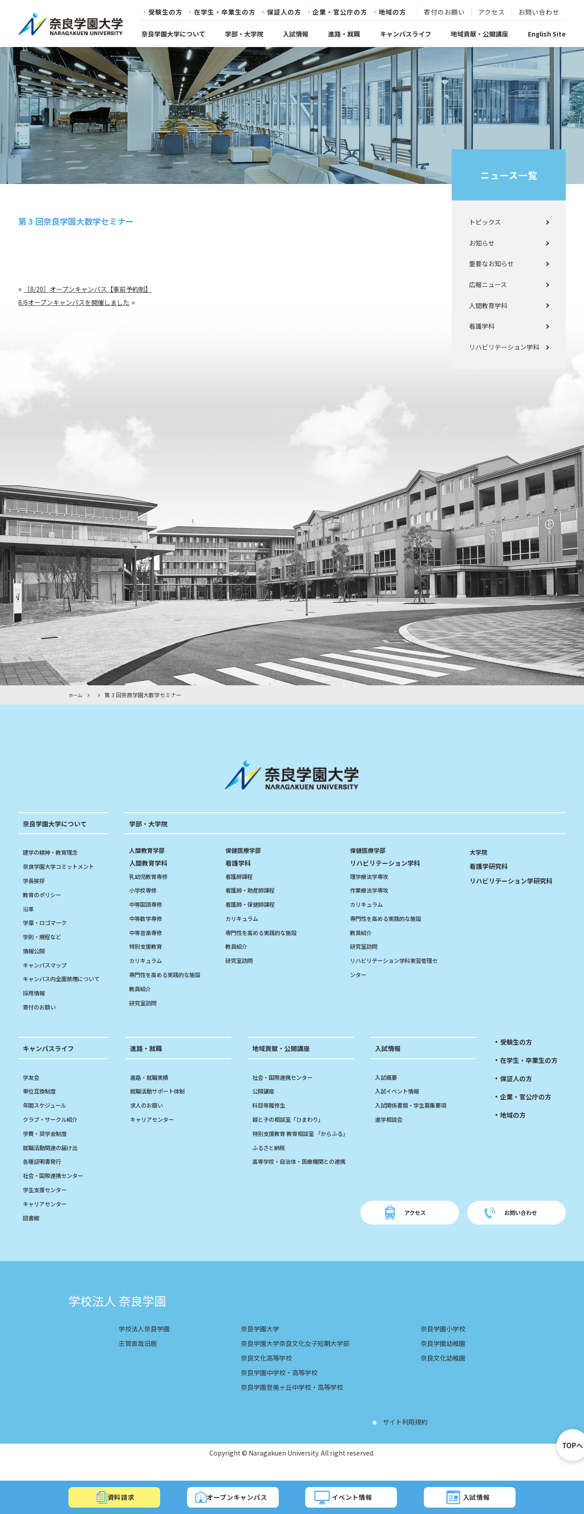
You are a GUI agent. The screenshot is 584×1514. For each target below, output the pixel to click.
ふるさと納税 (271, 1175)
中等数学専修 (148, 918)
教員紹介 (142, 988)
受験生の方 (165, 12)
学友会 (32, 1090)
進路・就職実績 (152, 1090)
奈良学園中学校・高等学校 (277, 1386)
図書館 (32, 1231)
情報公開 (35, 950)
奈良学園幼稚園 (439, 1356)
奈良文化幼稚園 (439, 1371)
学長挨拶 (35, 880)
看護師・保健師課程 (254, 904)
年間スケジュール (48, 1119)
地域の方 (392, 12)
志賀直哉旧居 (140, 1356)
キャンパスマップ (48, 964)
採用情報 (35, 1006)
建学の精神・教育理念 (55, 852)
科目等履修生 (271, 1119)
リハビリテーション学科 (504, 347)
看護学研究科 (491, 865)
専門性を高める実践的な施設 (170, 974)
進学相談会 (391, 1133)
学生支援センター (48, 1203)
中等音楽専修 (148, 931)
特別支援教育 (148, 946)
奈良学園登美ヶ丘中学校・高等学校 (292, 1400)
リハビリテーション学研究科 (516, 880)
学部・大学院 (244, 33)
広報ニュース (488, 284)
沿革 (29, 908)
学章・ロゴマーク (48, 922)
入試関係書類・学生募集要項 (416, 1119)
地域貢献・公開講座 (479, 33)
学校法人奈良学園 (148, 1342)
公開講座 (265, 1104)
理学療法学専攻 (372, 875)
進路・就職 (344, 33)
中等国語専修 (148, 904)
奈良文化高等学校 (263, 1371)
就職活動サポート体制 (162, 1104)
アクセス (491, 12)
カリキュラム (148, 960)
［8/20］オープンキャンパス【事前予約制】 (97, 288)
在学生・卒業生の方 (225, 12)
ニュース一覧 (508, 175)
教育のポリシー (45, 894)
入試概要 (388, 1090)
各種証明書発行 (45, 1175)
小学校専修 (145, 889)
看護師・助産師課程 (254, 889)
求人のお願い (149, 1119)
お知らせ (482, 242)
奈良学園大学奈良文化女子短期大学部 (296, 1356)
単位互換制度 (42, 1104)
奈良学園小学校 (439, 1342)
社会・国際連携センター (58, 1189)
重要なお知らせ (491, 263)
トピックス (485, 221)
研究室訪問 (145, 1002)
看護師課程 (241, 875)
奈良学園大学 (255, 1342)
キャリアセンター (48, 1217)
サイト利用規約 (408, 1435)
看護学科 (482, 326)
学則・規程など (45, 936)
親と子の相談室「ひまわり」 (293, 1133)
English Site (547, 33)
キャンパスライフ (405, 33)
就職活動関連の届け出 (55, 1161)
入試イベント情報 (400, 1104)
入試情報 (295, 33)
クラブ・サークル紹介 (55, 1133)
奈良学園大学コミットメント (64, 866)
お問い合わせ (538, 12)
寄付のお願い (444, 12)
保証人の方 (284, 12)
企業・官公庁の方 (340, 12)
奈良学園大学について (173, 33)
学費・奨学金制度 (48, 1146)
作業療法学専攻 (372, 889)
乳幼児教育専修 (151, 875)
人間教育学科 (488, 305)
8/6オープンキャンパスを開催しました (82, 301)
